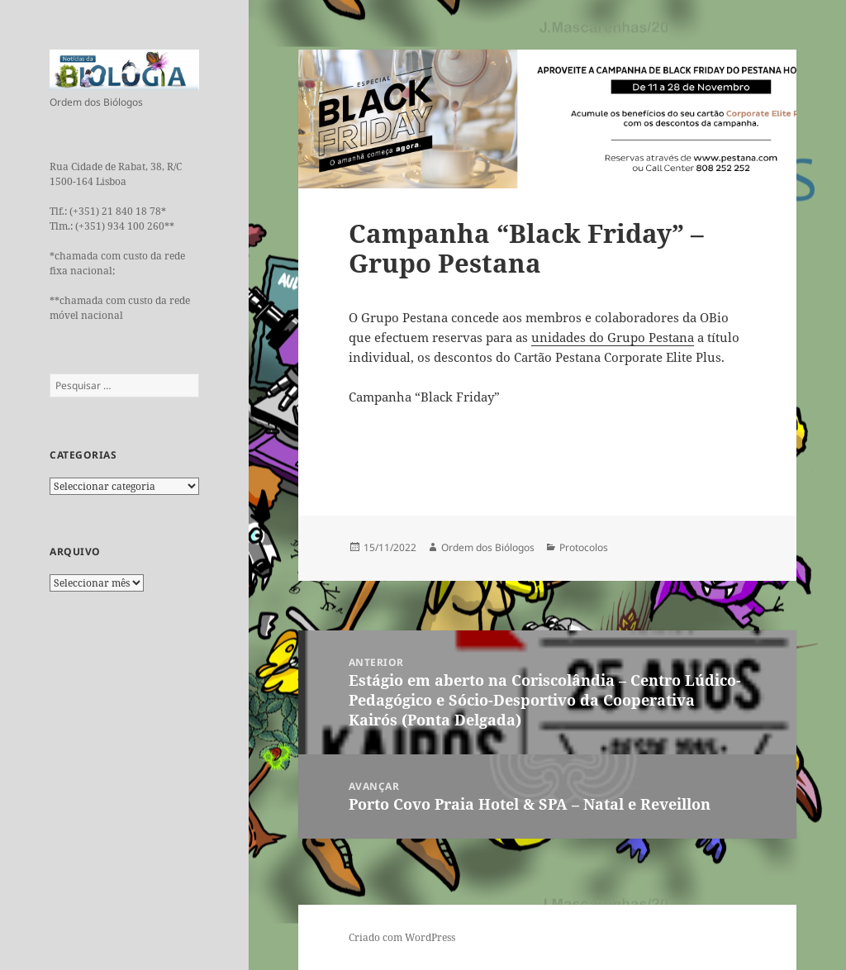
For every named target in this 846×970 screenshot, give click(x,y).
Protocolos (583, 547)
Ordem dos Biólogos (488, 547)
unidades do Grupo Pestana (612, 337)
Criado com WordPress (402, 937)
